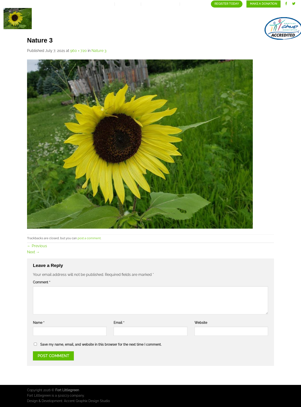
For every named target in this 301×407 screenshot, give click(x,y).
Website (200, 323)
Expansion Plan (142, 13)
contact (282, 13)
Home (91, 13)
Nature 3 (99, 50)
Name (38, 323)
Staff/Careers (251, 13)
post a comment (89, 238)
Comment (41, 282)
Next (33, 252)
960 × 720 (78, 50)
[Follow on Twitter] (293, 3)
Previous (37, 246)
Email (119, 323)
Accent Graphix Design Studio (87, 401)
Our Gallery (216, 13)
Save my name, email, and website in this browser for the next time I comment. (101, 344)
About (111, 12)
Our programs (180, 13)
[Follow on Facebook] (286, 3)
